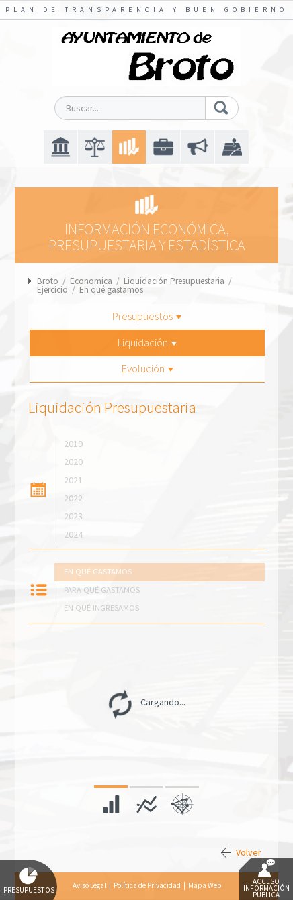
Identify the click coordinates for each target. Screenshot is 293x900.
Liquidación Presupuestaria (174, 281)
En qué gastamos (111, 289)
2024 (73, 534)
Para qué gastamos (102, 590)
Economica (91, 281)
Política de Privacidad (147, 885)
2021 (73, 480)
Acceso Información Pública (266, 879)
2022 (73, 498)
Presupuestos (146, 316)
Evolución (147, 368)
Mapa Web (204, 885)
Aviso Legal (89, 885)
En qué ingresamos (101, 608)
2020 (73, 462)
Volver (248, 852)
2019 (73, 444)
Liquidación (147, 342)
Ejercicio (52, 289)
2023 (73, 516)
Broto (47, 281)
